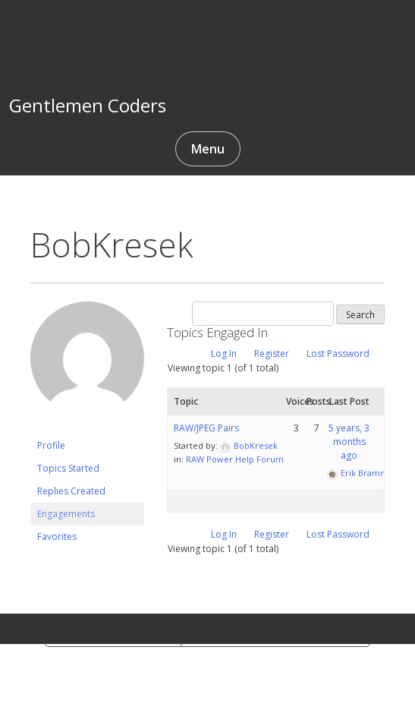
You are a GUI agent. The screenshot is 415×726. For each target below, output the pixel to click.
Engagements (66, 513)
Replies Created (71, 491)
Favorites (57, 536)
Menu (208, 148)
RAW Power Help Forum (235, 459)
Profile (51, 445)
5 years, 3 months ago (349, 441)
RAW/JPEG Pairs (206, 427)
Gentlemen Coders (87, 105)
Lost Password (338, 353)
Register (271, 353)
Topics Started (68, 468)
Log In (224, 353)
